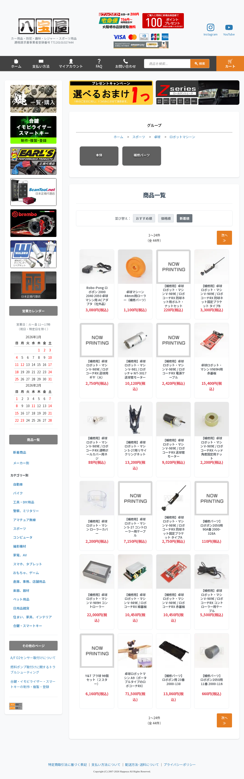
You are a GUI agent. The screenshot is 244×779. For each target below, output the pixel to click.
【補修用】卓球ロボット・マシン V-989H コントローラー (97, 601)
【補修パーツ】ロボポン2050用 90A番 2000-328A (211, 527)
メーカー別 (21, 463)
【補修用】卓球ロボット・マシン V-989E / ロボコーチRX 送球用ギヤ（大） (96, 369)
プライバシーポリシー (180, 764)
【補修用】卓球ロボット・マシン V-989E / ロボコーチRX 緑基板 (135, 601)
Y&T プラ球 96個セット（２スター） (97, 680)
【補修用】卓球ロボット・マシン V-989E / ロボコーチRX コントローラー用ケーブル (211, 601)
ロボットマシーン (182, 136)
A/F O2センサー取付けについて (33, 657)
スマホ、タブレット (27, 564)
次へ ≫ (224, 237)
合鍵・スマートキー (27, 625)
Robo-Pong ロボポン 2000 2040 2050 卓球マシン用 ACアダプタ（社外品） (96, 296)
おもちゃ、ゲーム (26, 572)
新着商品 (19, 452)
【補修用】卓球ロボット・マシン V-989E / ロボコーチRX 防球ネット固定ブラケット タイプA (173, 527)
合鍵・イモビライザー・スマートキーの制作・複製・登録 (33, 684)
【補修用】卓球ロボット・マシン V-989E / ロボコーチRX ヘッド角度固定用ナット (211, 448)
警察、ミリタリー (26, 510)
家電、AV (20, 555)
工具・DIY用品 (23, 502)
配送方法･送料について (142, 764)
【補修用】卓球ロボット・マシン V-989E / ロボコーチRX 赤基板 (173, 601)
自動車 (18, 484)
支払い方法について (106, 764)
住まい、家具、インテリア (32, 617)
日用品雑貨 (21, 608)
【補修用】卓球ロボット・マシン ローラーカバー (97, 527)
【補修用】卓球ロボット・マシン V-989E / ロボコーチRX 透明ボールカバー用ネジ (96, 448)
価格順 (166, 218)
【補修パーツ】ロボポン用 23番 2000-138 (173, 680)
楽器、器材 (21, 590)
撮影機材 (19, 546)
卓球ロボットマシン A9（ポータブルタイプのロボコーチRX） (135, 680)
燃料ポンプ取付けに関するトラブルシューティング (33, 669)
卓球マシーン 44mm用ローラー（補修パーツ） (135, 296)
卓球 (157, 136)
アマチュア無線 (24, 519)
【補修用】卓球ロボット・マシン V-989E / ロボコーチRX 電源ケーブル (173, 369)
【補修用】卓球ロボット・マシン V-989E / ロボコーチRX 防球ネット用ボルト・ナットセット (173, 296)
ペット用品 (21, 599)
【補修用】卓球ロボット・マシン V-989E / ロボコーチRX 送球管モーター (173, 448)
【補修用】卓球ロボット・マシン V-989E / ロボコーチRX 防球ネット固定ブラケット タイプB (211, 296)
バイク (18, 493)
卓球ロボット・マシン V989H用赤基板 (211, 369)
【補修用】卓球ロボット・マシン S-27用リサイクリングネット (135, 448)
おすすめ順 (144, 218)
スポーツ (19, 528)
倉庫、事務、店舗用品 (29, 581)
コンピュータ (22, 537)
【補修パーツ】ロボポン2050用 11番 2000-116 (211, 680)
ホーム (118, 136)
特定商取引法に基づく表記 (67, 764)
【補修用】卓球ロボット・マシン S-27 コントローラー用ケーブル (135, 527)
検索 (199, 63)
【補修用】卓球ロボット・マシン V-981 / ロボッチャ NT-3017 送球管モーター (135, 369)
